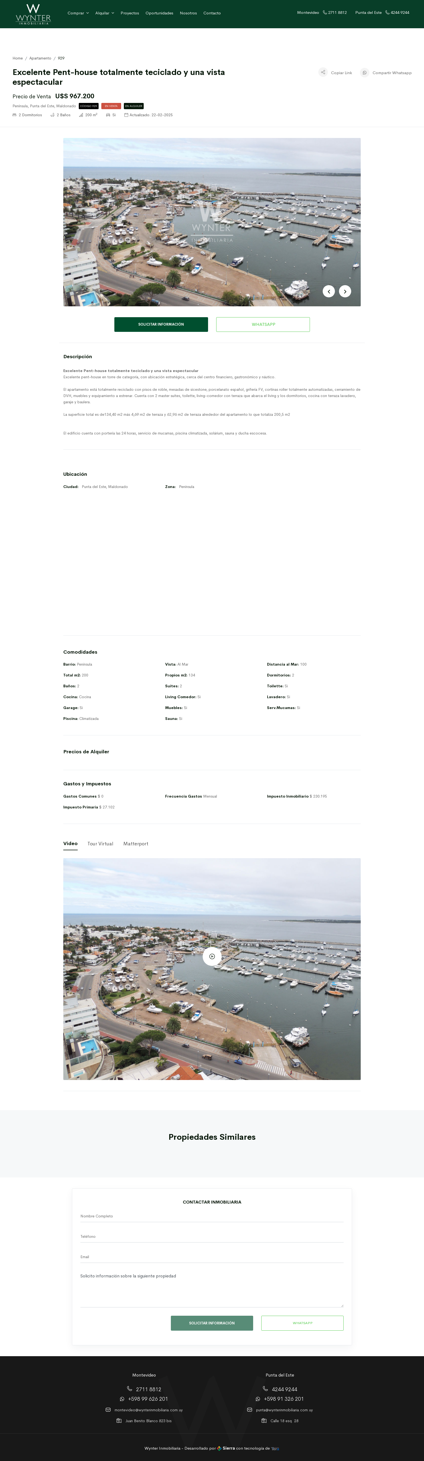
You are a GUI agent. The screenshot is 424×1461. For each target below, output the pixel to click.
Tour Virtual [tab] (100, 844)
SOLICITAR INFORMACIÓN (161, 324)
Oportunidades (159, 12)
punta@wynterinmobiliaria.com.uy (284, 1410)
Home (17, 58)
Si (111, 114)
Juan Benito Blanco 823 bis (148, 1420)
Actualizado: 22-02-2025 (148, 114)
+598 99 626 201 (148, 1399)
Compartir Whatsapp (392, 72)
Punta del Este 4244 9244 (382, 12)
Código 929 (88, 106)
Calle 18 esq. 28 (285, 1420)
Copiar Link (341, 72)
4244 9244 (284, 1389)
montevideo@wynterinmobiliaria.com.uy (149, 1410)
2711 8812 (148, 1389)
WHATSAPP (263, 324)
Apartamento (40, 58)
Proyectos (130, 12)
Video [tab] (70, 843)
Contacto (212, 12)
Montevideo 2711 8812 (322, 12)
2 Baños (60, 114)
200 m (88, 114)
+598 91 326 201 (284, 1399)
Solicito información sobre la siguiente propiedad (212, 1289)
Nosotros (188, 12)
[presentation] (118, 1325)
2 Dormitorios (27, 114)
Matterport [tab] (135, 844)
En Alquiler (133, 106)
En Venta (111, 106)
